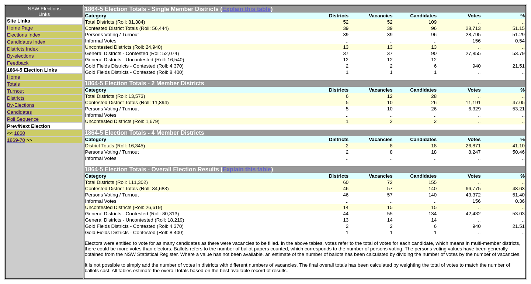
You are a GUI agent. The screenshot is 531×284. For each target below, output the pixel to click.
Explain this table (246, 9)
